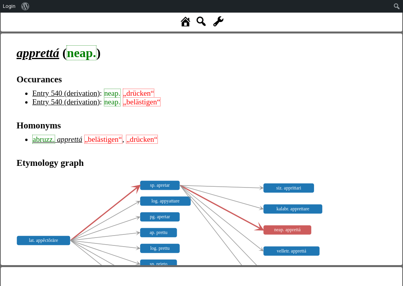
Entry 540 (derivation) (66, 93)
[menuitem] (25, 6)
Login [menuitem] (9, 6)
